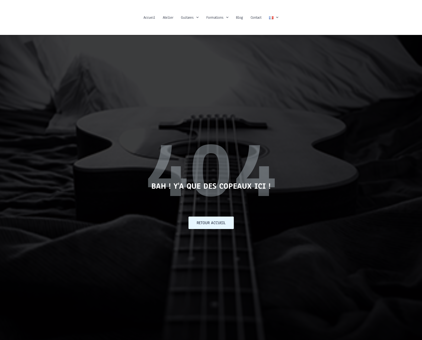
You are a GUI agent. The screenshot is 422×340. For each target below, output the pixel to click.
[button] (196, 18)
